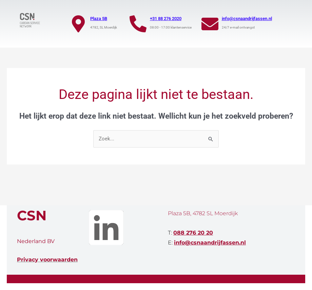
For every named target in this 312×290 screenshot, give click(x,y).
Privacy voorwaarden (47, 259)
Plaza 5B (98, 18)
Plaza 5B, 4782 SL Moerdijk (203, 213)
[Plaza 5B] (78, 23)
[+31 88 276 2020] (138, 23)
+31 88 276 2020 (165, 18)
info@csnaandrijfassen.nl (247, 18)
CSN (31, 215)
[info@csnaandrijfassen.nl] (209, 23)
